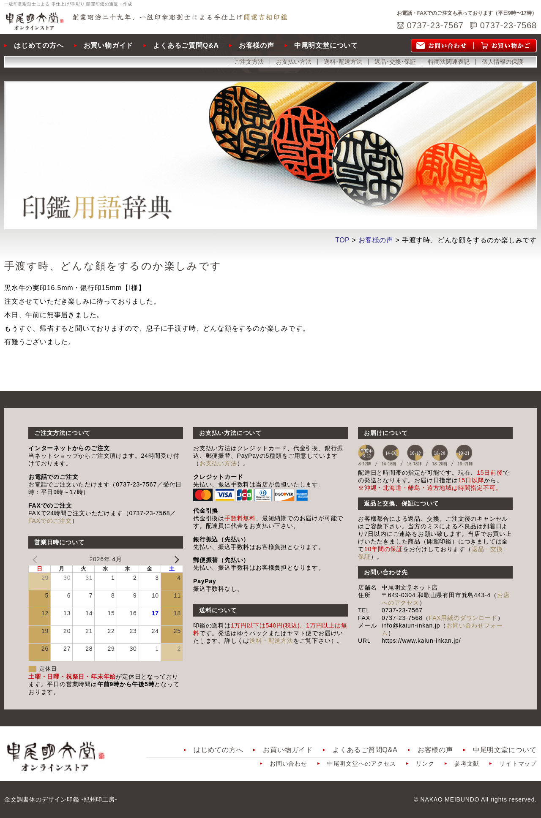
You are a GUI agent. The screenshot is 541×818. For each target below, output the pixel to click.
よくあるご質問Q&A (186, 45)
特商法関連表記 (449, 62)
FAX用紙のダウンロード (463, 617)
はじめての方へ (39, 45)
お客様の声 (256, 45)
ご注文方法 (249, 62)
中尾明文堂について (326, 45)
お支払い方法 (293, 62)
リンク (425, 763)
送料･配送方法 (343, 62)
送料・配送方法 (271, 640)
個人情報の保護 (502, 62)
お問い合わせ (288, 763)
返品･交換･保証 (395, 62)
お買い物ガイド (109, 45)
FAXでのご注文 (50, 520)
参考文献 (466, 763)
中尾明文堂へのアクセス (361, 763)
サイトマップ (518, 763)
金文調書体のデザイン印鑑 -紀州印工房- (60, 799)
